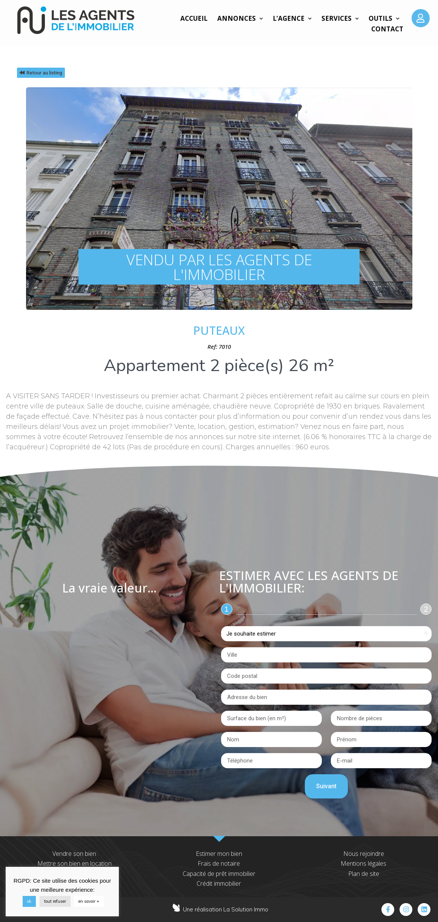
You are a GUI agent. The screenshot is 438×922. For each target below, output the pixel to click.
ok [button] (29, 901)
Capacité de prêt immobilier (219, 873)
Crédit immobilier (219, 883)
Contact (387, 29)
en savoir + (88, 901)
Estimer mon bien (219, 853)
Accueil (193, 18)
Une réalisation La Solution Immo (225, 909)
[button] (41, 73)
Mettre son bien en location (74, 863)
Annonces (240, 18)
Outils (384, 18)
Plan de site (363, 873)
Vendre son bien (74, 853)
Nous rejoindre (363, 853)
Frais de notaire (219, 863)
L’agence (292, 18)
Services (340, 18)
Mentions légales (363, 863)
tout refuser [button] (55, 901)
